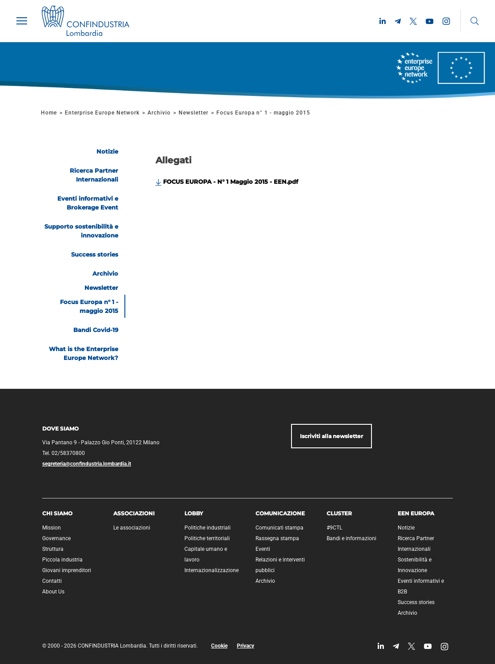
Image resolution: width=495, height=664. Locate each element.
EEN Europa (416, 513)
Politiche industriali (207, 528)
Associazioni (134, 513)
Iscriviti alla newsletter (331, 436)
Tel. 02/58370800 (63, 453)
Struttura (53, 549)
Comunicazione (280, 513)
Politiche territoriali (207, 538)
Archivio (159, 113)
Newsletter (193, 113)
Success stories (416, 602)
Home (49, 113)
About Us (53, 592)
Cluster (339, 513)
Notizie (406, 528)
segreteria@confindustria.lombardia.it (86, 464)
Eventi (262, 549)
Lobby (193, 513)
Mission (51, 528)
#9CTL (334, 528)
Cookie (219, 646)
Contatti (52, 581)
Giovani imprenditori (66, 570)
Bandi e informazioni (351, 538)
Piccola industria (62, 560)
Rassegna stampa (277, 538)
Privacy (245, 646)
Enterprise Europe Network (103, 113)
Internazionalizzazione (211, 570)
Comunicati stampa (279, 528)
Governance (56, 538)
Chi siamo (57, 513)
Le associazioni (131, 528)
